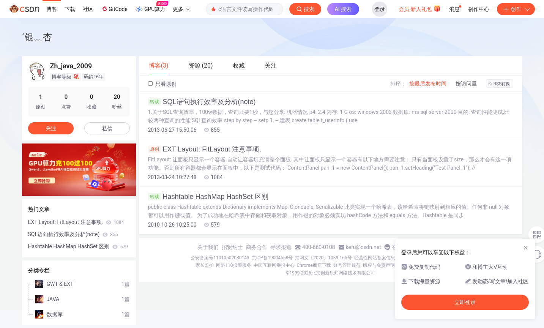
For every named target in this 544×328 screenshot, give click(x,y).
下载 (70, 9)
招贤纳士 (232, 247)
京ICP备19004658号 (272, 257)
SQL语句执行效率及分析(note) (202, 102)
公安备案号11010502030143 (220, 257)
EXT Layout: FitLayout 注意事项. (205, 149)
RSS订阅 (499, 84)
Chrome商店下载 (314, 265)
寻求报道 (281, 247)
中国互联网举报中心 (274, 265)
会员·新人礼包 (420, 8)
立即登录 (465, 302)
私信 (107, 129)
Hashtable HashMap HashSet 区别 (208, 196)
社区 (88, 9)
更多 (181, 9)
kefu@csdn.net (363, 247)
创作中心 (478, 9)
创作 (516, 9)
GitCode (114, 8)
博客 (51, 9)
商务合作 (256, 247)
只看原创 (162, 84)
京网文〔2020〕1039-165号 (323, 257)
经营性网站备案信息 (374, 257)
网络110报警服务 (233, 265)
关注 (51, 128)
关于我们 (208, 247)
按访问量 (466, 83)
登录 (379, 9)
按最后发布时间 (427, 83)
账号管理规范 (347, 265)
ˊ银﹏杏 (37, 37)
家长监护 (205, 265)
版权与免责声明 (379, 265)
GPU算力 (151, 7)
